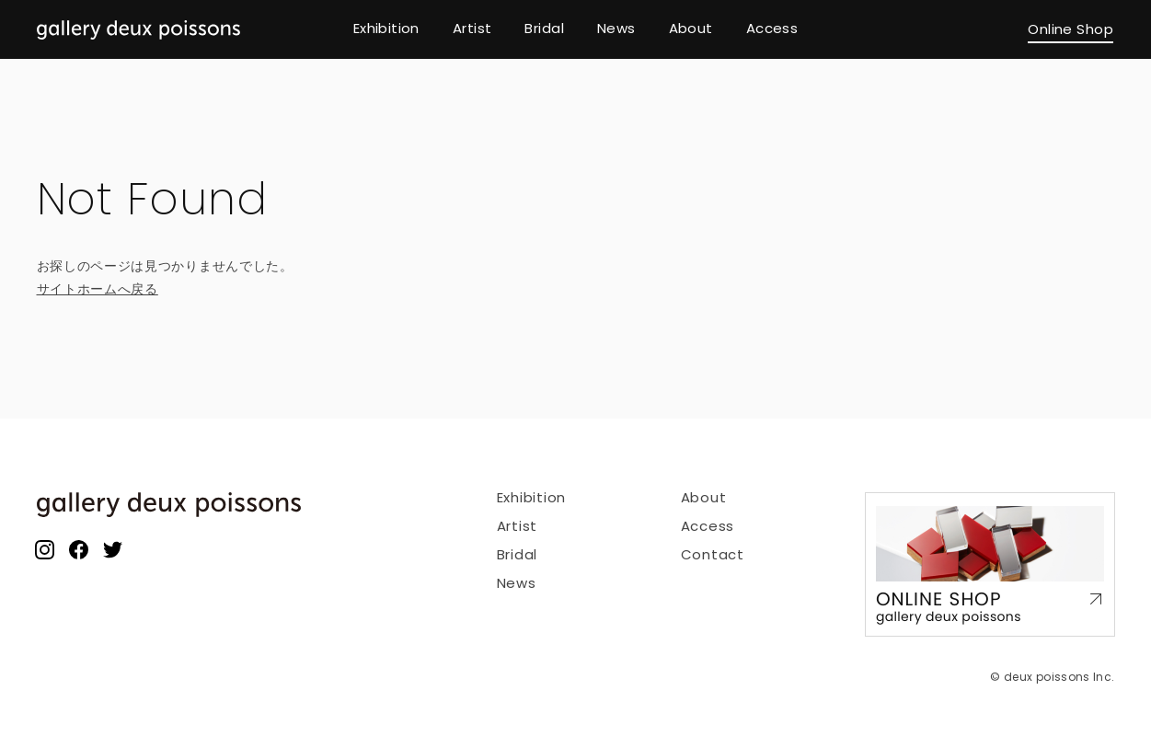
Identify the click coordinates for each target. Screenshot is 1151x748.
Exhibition (532, 497)
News (516, 583)
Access (708, 525)
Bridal (517, 554)
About (704, 497)
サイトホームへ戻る (97, 289)
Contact (712, 554)
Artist (517, 525)
